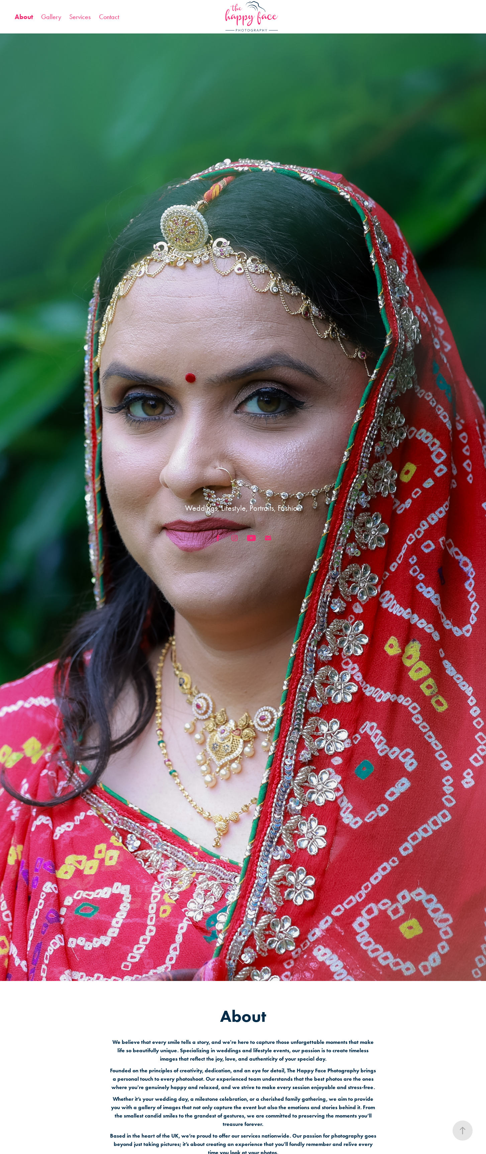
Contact (109, 17)
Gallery (51, 17)
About (24, 17)
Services (80, 17)
